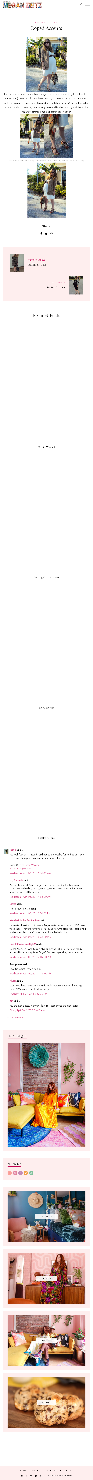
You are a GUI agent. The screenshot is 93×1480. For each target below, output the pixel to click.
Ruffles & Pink (46, 838)
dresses (39, 22)
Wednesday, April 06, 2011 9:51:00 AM (30, 873)
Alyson (13, 981)
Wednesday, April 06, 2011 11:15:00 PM (30, 973)
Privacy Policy (53, 1470)
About (69, 1470)
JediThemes (68, 1475)
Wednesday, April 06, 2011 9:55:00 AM (30, 897)
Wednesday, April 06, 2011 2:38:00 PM (30, 937)
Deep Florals (46, 707)
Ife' (11, 1001)
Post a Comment (15, 1017)
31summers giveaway (20, 868)
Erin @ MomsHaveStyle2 (23, 944)
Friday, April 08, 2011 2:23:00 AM (27, 1010)
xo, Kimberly (16, 880)
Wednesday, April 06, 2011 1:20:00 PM (30, 913)
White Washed (46, 447)
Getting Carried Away (46, 577)
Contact (36, 1470)
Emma (13, 904)
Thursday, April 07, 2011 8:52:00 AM (28, 994)
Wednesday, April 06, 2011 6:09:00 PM (30, 957)
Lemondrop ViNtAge (29, 865)
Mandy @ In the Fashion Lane (25, 920)
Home (23, 1470)
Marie (13, 850)
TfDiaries (53, 1475)
